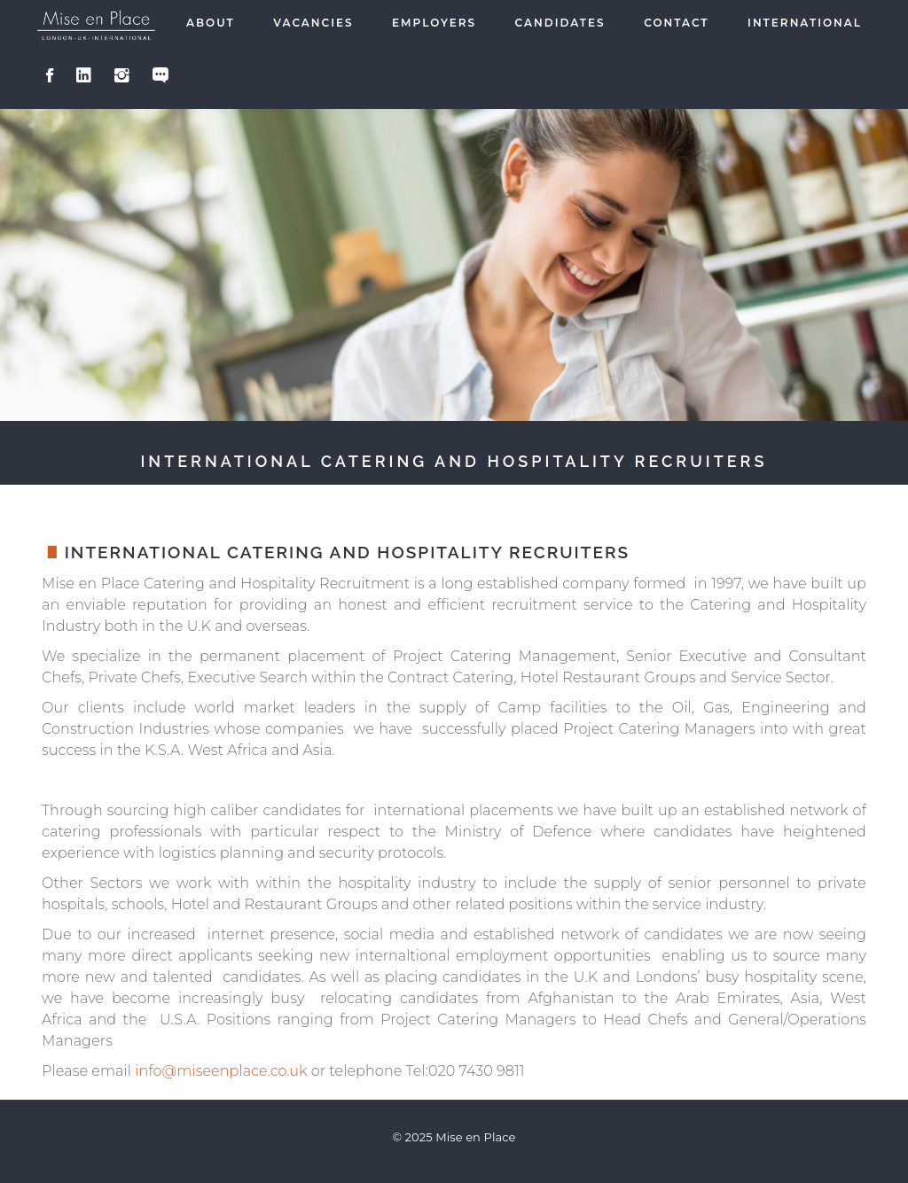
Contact (676, 23)
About (210, 23)
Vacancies (313, 23)
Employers (434, 23)
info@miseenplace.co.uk (221, 1070)
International (805, 23)
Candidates (560, 23)
